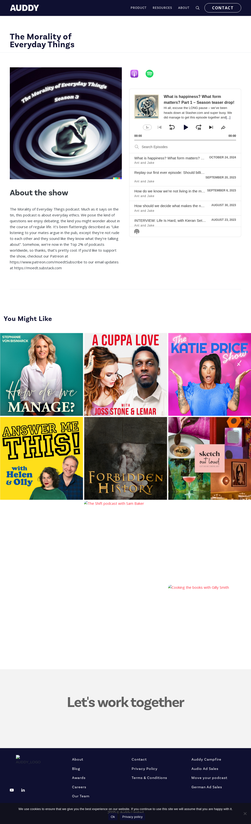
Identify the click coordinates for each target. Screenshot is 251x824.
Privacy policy (132, 817)
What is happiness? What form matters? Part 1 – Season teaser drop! (191, 158)
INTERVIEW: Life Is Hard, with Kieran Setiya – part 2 (177, 220)
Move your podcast (209, 778)
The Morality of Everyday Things (42, 40)
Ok (113, 817)
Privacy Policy (145, 768)
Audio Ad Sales (204, 768)
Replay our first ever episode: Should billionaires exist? (179, 172)
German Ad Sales (206, 787)
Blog (76, 768)
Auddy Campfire (206, 759)
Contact (139, 759)
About (77, 759)
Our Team (80, 796)
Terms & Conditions (149, 778)
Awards (79, 778)
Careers (79, 787)
